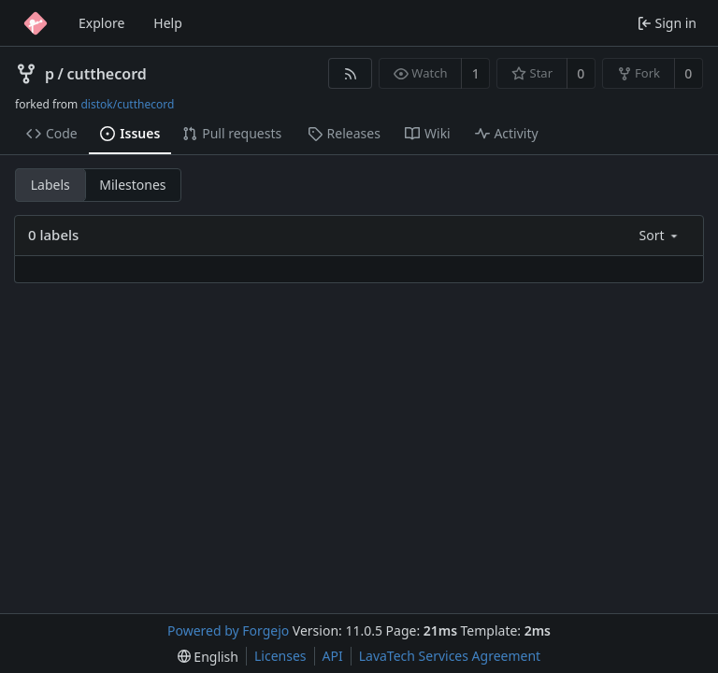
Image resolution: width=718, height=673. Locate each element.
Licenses (280, 656)
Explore (101, 23)
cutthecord (106, 73)
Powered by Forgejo (228, 630)
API (333, 656)
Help (167, 23)
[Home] (35, 23)
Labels (50, 184)
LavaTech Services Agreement (449, 656)
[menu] (660, 235)
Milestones (132, 184)
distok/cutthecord (127, 104)
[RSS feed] (350, 73)
